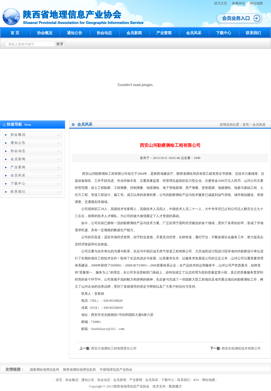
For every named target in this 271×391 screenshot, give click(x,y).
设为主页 (220, 3)
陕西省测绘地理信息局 (79, 369)
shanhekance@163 (103, 329)
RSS (196, 380)
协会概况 (44, 33)
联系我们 (253, 33)
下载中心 (223, 33)
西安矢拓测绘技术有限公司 (241, 348)
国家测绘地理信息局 (44, 369)
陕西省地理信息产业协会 (131, 386)
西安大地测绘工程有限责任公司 (114, 348)
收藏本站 (238, 3)
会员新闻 (134, 33)
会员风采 (193, 33)
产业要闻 (164, 33)
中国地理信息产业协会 (116, 369)
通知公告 (74, 33)
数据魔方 (175, 386)
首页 (246, 124)
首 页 (15, 33)
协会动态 (104, 33)
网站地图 (256, 3)
